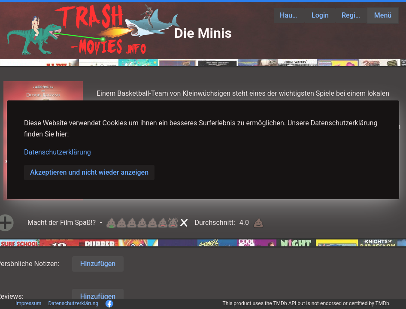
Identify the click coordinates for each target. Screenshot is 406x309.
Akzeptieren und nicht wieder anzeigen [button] (89, 172)
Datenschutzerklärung (57, 152)
